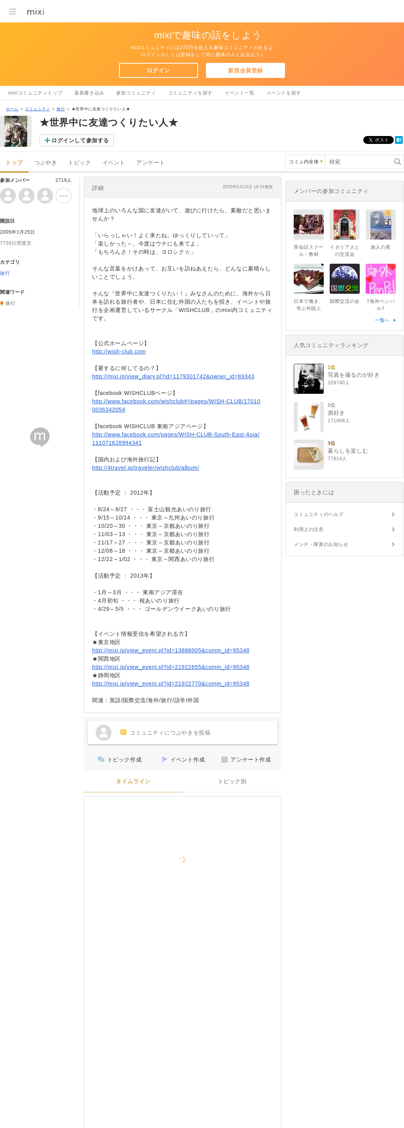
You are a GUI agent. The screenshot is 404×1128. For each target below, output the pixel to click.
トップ (14, 163)
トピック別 (232, 781)
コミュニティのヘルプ (319, 514)
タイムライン (133, 781)
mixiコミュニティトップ (35, 93)
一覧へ (382, 320)
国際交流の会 (345, 301)
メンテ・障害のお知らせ (321, 544)
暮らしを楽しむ (348, 451)
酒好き (336, 413)
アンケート (150, 163)
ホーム (12, 109)
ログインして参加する (80, 140)
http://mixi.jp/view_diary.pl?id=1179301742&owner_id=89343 (173, 376)
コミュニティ (37, 109)
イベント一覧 (240, 93)
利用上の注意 (309, 529)
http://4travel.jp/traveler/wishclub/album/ (145, 468)
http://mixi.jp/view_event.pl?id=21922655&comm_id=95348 (170, 667)
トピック (79, 163)
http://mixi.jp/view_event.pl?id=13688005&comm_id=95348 (170, 650)
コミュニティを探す (190, 93)
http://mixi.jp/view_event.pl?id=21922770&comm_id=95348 (170, 683)
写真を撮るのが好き (353, 375)
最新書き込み (89, 93)
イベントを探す (283, 93)
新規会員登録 (245, 70)
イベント (113, 163)
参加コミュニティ (136, 93)
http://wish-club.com (119, 351)
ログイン (158, 70)
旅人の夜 (381, 247)
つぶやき (45, 163)
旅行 (61, 109)
